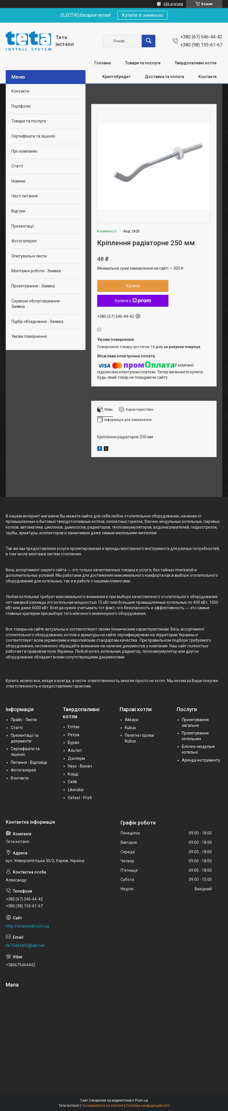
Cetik (72, 781)
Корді (73, 774)
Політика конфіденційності (148, 1106)
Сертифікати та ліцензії (33, 136)
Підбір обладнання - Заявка (37, 321)
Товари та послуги (142, 63)
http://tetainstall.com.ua (27, 926)
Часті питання (24, 196)
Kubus (130, 727)
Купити (133, 286)
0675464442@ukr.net (25, 945)
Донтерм (76, 758)
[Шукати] (148, 41)
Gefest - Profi (80, 797)
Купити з (133, 300)
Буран (73, 742)
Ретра (73, 735)
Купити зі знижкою (142, 15)
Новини (18, 181)
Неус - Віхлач (80, 766)
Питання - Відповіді (29, 762)
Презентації (22, 226)
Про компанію (24, 151)
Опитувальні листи (29, 256)
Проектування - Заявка (33, 286)
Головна (102, 63)
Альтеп (75, 750)
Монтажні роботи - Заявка (36, 271)
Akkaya (131, 719)
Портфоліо (21, 106)
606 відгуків (173, 4)
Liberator (76, 789)
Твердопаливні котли (196, 63)
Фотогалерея (23, 241)
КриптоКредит (116, 76)
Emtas (74, 727)
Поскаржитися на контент (102, 1106)
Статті (17, 166)
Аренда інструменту (201, 760)
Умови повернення (29, 336)
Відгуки (18, 211)
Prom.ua (141, 1100)
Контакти (207, 76)
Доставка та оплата (164, 76)
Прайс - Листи (24, 719)
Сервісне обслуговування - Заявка (36, 304)
